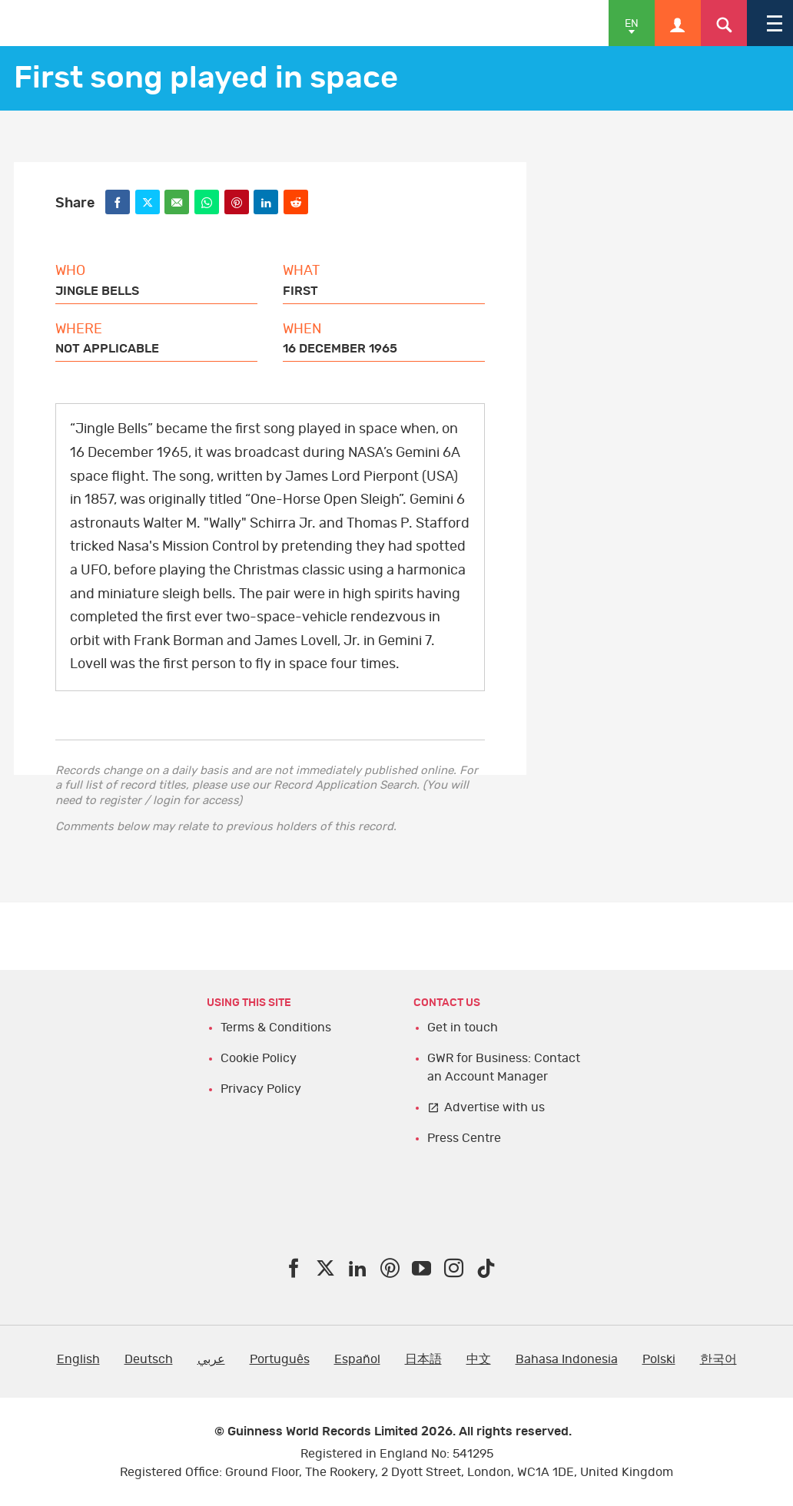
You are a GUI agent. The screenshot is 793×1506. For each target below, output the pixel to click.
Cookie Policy (259, 1058)
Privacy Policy (261, 1089)
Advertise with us (494, 1107)
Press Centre (464, 1138)
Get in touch (462, 1027)
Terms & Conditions (276, 1027)
